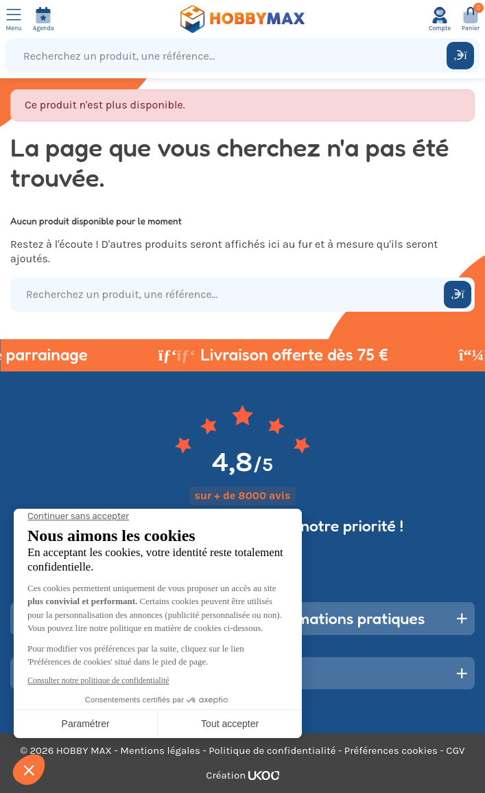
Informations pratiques (344, 618)
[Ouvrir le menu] (13, 19)
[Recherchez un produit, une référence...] (229, 55)
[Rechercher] (460, 55)
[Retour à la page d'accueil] (242, 19)
